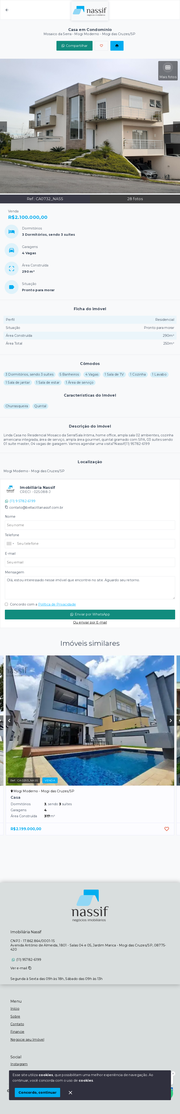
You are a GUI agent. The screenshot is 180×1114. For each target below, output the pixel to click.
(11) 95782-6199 (28, 960)
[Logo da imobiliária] (90, 906)
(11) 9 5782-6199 (20, 501)
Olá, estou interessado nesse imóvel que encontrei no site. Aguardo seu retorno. (90, 587)
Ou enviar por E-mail (90, 622)
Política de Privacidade (57, 604)
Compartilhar (74, 46)
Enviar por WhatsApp (90, 614)
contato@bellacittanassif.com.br (36, 507)
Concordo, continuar (37, 1092)
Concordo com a (40, 604)
